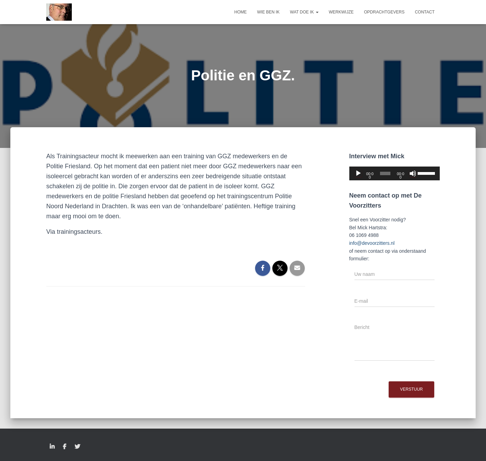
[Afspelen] (358, 173)
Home (240, 12)
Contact (425, 12)
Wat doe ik (304, 12)
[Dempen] (412, 173)
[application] (394, 173)
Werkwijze (341, 12)
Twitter (77, 447)
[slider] (385, 173)
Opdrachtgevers (384, 12)
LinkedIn (52, 447)
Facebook (64, 447)
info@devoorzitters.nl (372, 243)
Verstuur (411, 389)
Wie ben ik (268, 12)
